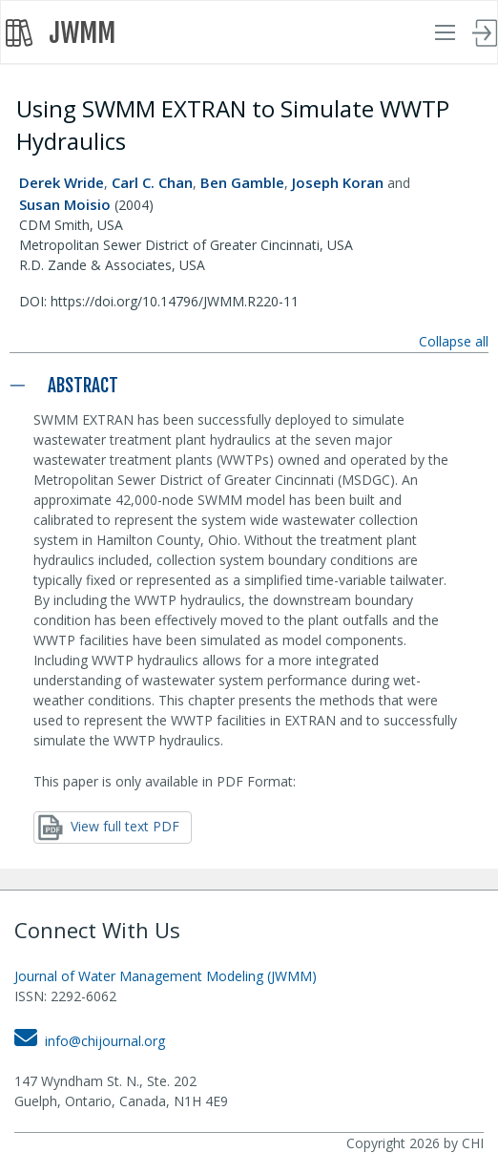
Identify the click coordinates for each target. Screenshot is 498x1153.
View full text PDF (108, 827)
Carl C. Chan (152, 182)
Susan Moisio (65, 204)
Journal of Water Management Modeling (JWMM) (165, 976)
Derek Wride (61, 182)
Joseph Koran (338, 182)
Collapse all (453, 341)
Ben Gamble (242, 182)
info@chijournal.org (89, 1041)
